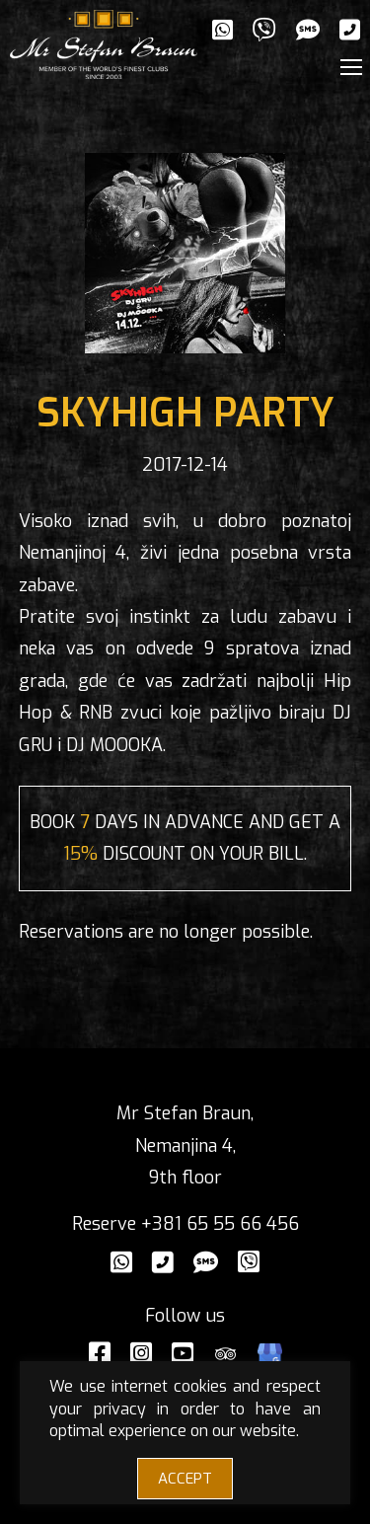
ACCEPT (185, 1478)
